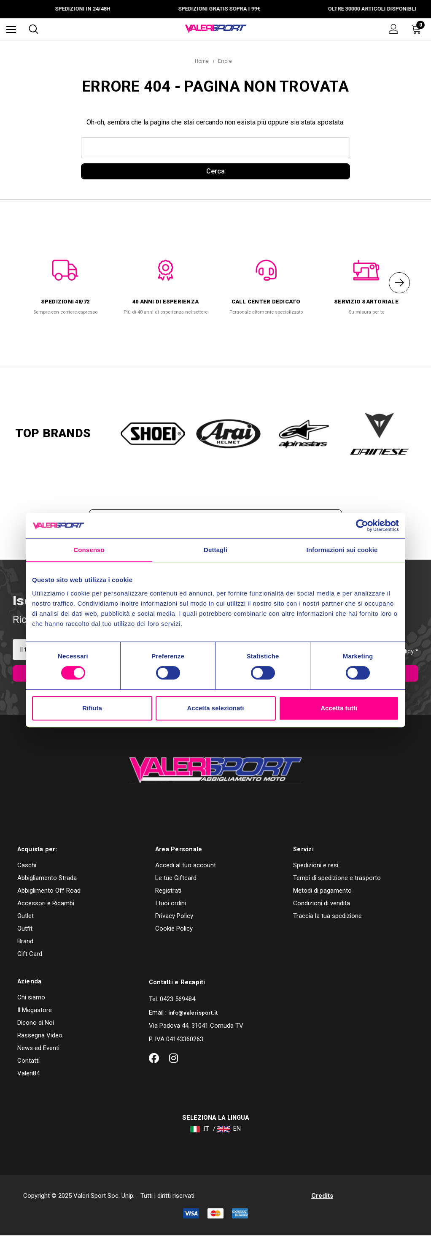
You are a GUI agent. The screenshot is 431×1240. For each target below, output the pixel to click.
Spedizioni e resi (315, 869)
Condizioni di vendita (321, 907)
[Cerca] (33, 29)
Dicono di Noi (35, 1027)
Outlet (25, 920)
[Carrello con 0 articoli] (418, 29)
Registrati (168, 895)
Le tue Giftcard (176, 882)
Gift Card (29, 958)
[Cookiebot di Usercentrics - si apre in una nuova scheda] (362, 525)
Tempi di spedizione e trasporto (337, 882)
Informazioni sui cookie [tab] (342, 549)
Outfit (24, 933)
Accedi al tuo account (185, 869)
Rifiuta (92, 708)
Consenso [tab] (88, 549)
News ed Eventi (38, 1052)
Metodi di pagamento (322, 895)
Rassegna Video (39, 1039)
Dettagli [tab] (215, 549)
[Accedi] (394, 29)
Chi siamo (31, 1001)
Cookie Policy (174, 933)
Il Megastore (34, 1014)
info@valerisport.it (193, 1017)
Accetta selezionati (215, 708)
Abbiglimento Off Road (49, 895)
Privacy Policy (174, 920)
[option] (65, 284)
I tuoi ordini (170, 907)
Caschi (26, 869)
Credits (322, 1200)
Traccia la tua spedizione (327, 920)
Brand (25, 945)
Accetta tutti (339, 708)
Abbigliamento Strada (47, 882)
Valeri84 (28, 1077)
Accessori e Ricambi (45, 907)
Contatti (28, 1065)
